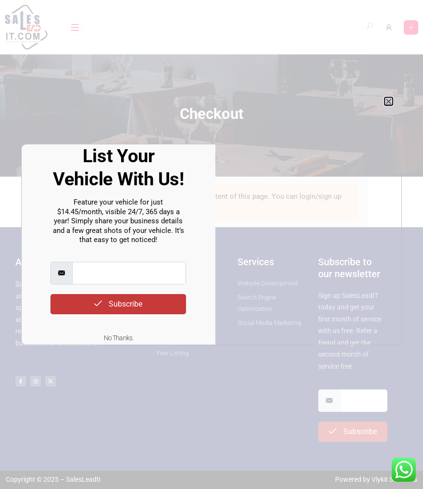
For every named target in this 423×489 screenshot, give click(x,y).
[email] (129, 273)
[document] (211, 244)
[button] (388, 101)
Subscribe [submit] (118, 304)
